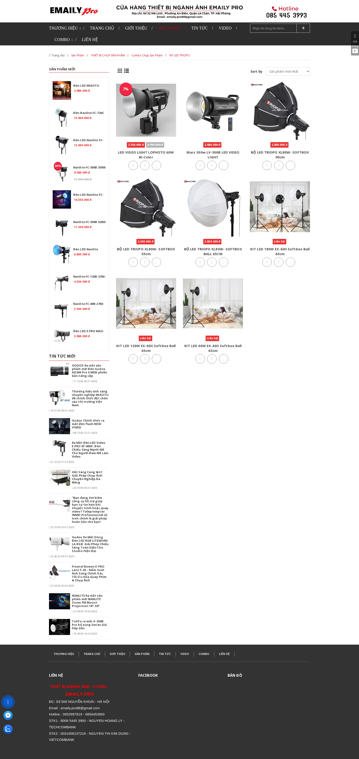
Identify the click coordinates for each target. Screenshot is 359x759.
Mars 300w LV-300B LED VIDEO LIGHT (213, 154)
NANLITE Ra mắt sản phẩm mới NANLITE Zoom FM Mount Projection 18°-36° (87, 600)
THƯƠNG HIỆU (64, 654)
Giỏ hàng (355, 43)
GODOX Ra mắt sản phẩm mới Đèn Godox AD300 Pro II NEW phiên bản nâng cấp (89, 370)
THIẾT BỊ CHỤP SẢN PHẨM (108, 55)
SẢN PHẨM (142, 654)
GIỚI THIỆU (117, 654)
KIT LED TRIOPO (179, 55)
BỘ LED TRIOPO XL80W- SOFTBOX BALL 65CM (213, 251)
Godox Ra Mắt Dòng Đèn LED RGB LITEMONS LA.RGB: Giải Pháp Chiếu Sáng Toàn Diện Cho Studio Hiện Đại (90, 544)
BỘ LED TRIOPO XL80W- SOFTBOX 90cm (280, 154)
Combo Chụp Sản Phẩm (147, 55)
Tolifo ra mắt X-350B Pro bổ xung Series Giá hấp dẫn (89, 624)
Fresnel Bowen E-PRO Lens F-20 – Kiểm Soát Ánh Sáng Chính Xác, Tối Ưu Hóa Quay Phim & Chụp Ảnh (89, 573)
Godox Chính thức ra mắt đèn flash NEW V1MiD (88, 423)
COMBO (204, 654)
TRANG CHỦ (92, 654)
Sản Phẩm (77, 55)
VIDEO (184, 654)
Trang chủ (58, 55)
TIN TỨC (165, 654)
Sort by (256, 71)
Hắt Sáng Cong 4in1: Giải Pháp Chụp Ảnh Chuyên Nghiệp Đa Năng (87, 477)
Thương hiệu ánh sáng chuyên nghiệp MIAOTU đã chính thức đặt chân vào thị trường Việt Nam (90, 398)
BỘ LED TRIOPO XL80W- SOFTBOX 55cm (146, 251)
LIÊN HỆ (224, 654)
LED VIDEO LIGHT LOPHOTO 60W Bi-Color (146, 154)
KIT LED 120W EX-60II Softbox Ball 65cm (146, 348)
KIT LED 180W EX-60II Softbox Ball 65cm (280, 251)
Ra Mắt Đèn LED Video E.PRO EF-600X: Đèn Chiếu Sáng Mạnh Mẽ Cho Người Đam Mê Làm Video (90, 449)
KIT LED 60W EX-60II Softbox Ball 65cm (213, 348)
